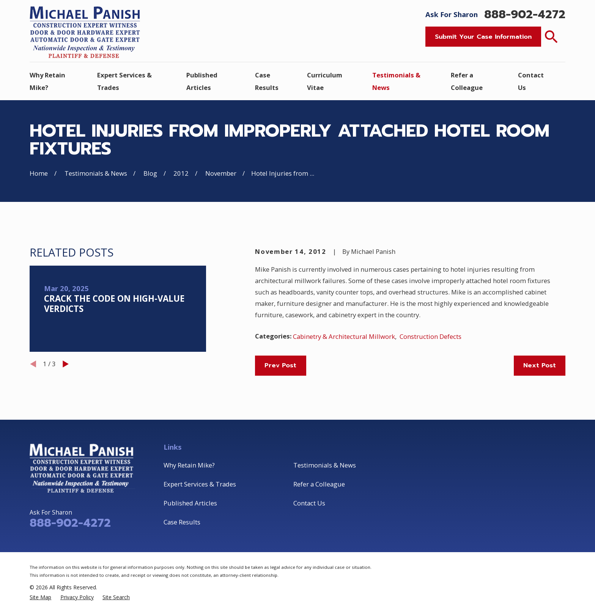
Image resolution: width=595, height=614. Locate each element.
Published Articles (190, 503)
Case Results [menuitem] (267, 81)
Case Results (182, 522)
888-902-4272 (524, 14)
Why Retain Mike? (189, 465)
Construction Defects (430, 336)
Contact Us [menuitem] (531, 81)
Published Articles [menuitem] (201, 81)
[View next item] (65, 364)
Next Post (539, 365)
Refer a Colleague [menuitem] (467, 81)
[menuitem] (40, 597)
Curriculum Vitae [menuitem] (324, 81)
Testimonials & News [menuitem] (396, 81)
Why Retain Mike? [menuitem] (47, 81)
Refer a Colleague (319, 484)
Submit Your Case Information (483, 36)
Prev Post (280, 365)
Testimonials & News (324, 465)
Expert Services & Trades (200, 484)
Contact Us (309, 503)
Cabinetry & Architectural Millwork (344, 336)
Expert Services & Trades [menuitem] (124, 81)
